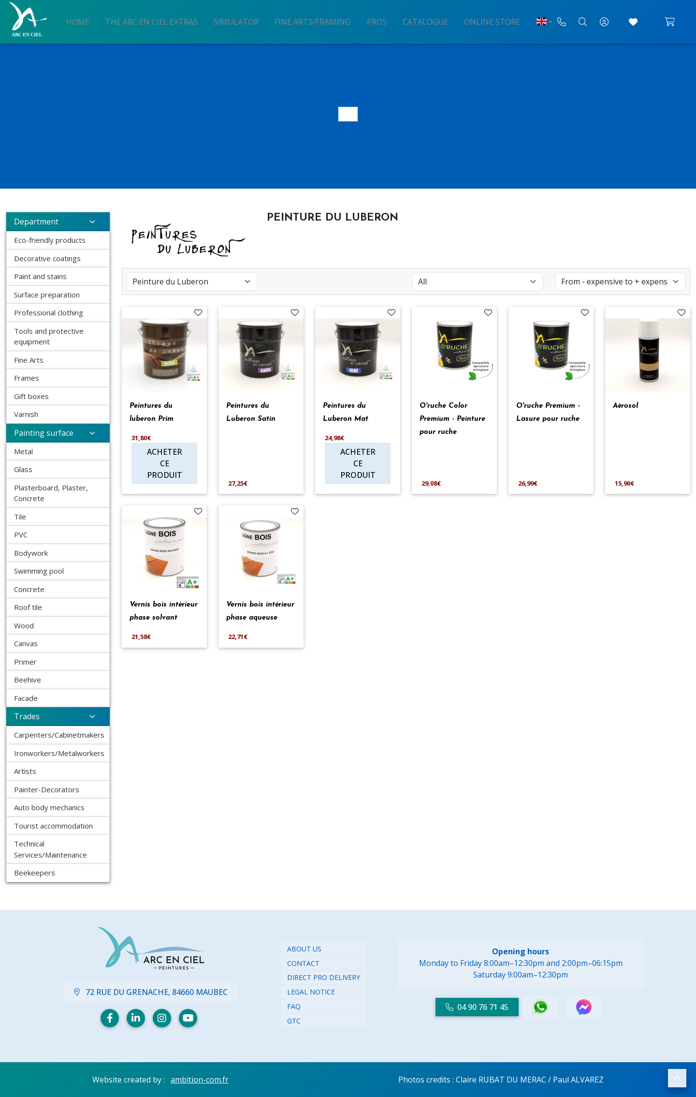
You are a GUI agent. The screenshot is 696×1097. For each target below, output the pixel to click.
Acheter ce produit (164, 463)
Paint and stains (40, 276)
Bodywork (31, 553)
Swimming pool (39, 571)
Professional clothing (48, 312)
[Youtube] (188, 1018)
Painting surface (58, 433)
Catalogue (413, 20)
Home (98, 20)
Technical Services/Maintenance (50, 849)
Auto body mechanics (49, 807)
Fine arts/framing (314, 20)
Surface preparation (47, 294)
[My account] (604, 22)
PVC (21, 534)
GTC (294, 1020)
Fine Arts (29, 360)
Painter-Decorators (46, 789)
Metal (23, 451)
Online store (474, 20)
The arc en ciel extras (165, 20)
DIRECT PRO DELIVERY (323, 977)
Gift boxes (31, 396)
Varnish (26, 414)
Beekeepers (34, 872)
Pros (371, 20)
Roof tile (28, 607)
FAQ (294, 1006)
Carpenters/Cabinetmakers (59, 735)
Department (58, 221)
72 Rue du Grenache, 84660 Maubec (151, 992)
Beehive (27, 679)
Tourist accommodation (53, 825)
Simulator (243, 20)
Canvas (26, 643)
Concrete (29, 589)
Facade (26, 698)
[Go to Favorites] (633, 22)
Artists (25, 771)
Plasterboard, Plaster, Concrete (51, 493)
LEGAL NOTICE (311, 991)
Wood (24, 625)
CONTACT (303, 963)
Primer (25, 662)
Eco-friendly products (50, 240)
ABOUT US (304, 948)
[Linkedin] (136, 1018)
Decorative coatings (47, 258)
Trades (58, 716)
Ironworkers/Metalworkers (59, 753)
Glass (23, 469)
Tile (20, 516)
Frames (26, 378)
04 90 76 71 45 (477, 1007)
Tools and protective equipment (49, 336)
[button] (677, 1078)
